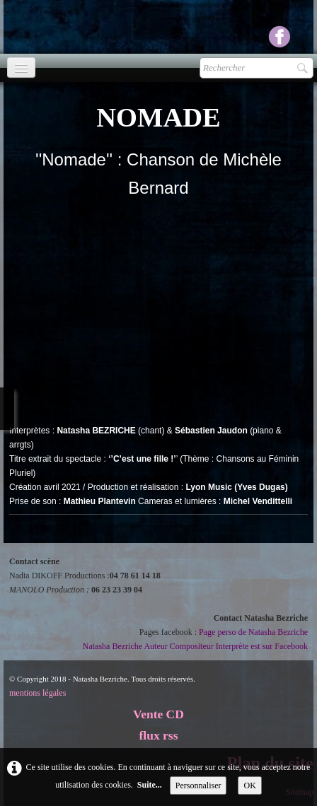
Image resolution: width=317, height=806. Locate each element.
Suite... (149, 785)
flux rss (158, 735)
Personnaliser (198, 785)
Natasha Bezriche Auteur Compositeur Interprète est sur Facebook (195, 646)
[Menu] (21, 67)
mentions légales (37, 693)
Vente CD (158, 714)
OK (249, 785)
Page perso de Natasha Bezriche (253, 632)
